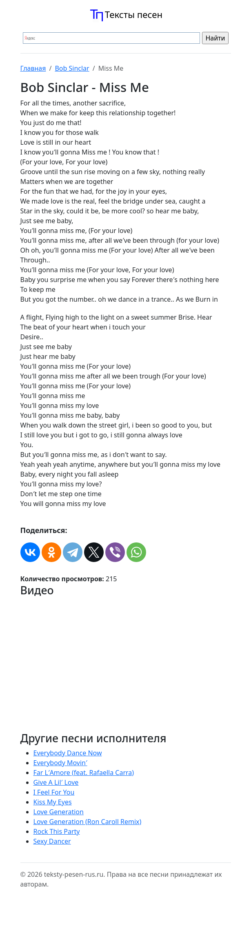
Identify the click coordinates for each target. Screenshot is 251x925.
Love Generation (58, 811)
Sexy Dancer (52, 841)
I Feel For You (54, 792)
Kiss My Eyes (52, 801)
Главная (33, 68)
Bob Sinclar (72, 68)
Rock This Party (56, 831)
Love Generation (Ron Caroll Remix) (87, 821)
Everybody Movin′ (60, 762)
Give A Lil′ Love (56, 782)
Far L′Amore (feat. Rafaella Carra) (83, 772)
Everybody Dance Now (67, 752)
